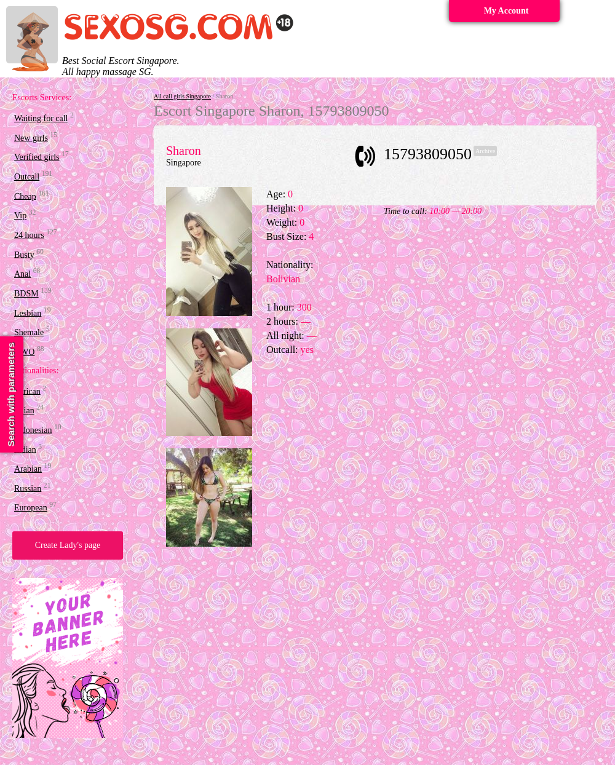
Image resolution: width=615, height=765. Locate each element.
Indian (25, 449)
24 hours (29, 235)
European (30, 507)
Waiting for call (41, 118)
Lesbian (27, 312)
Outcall (26, 176)
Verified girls (36, 157)
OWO (24, 352)
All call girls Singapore (182, 96)
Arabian (28, 469)
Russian (27, 488)
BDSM (26, 293)
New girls (31, 137)
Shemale (29, 332)
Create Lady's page (68, 545)
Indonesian (33, 430)
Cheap (25, 195)
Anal (22, 274)
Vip (20, 215)
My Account (506, 10)
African (27, 390)
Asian (24, 410)
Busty (24, 254)
